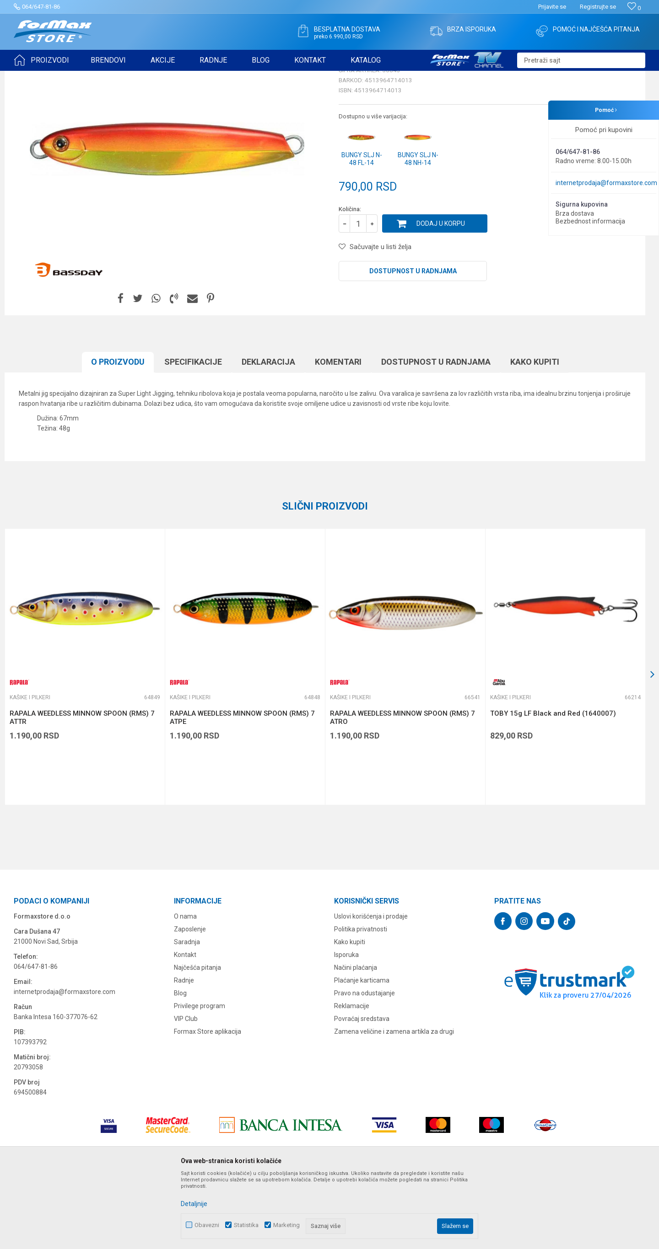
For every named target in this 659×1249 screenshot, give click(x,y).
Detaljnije (194, 1203)
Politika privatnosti (360, 1000)
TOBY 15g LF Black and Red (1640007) (553, 784)
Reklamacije (351, 1076)
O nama (185, 987)
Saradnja (187, 1012)
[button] (581, 60)
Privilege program (199, 1076)
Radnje (184, 1051)
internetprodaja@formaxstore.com (606, 182)
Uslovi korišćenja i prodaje (371, 987)
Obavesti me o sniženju (597, 252)
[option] (85, 738)
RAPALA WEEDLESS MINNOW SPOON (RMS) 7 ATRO (402, 788)
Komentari (338, 432)
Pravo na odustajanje (364, 1064)
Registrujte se (598, 6)
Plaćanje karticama (361, 1051)
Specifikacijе (193, 432)
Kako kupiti (534, 432)
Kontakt (185, 1025)
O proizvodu (118, 432)
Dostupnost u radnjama (413, 341)
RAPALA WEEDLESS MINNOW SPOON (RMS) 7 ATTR (82, 788)
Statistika (246, 1225)
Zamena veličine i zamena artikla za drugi (394, 1102)
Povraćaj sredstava (361, 1089)
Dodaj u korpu (440, 294)
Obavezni (206, 1225)
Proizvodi (65, 77)
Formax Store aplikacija (207, 1102)
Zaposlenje (190, 1000)
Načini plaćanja (355, 1038)
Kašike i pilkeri (134, 77)
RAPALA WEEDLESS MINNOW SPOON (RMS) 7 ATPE (242, 788)
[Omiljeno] (634, 8)
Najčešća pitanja (197, 1038)
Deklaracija (268, 432)
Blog (180, 1064)
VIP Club (186, 1089)
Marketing (286, 1225)
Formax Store (30, 77)
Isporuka (346, 1025)
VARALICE (97, 77)
